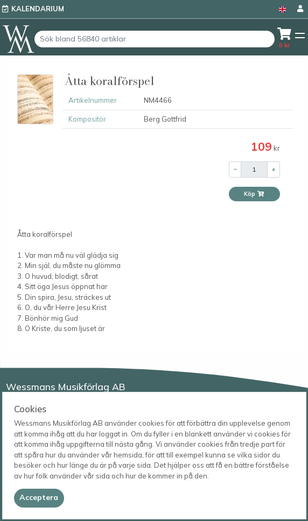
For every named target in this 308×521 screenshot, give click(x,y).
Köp (254, 194)
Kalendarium (37, 8)
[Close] (39, 498)
